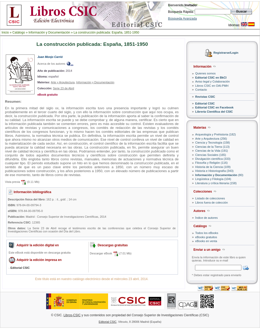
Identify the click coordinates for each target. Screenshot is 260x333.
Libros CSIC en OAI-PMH (212, 85)
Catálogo (18, 32)
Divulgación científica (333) (212, 158)
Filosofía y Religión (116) (211, 162)
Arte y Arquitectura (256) (211, 138)
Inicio (5, 32)
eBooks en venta (206, 241)
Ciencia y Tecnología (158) (212, 142)
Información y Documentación (49, 32)
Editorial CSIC (205, 103)
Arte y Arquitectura (63, 82)
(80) (219, 175)
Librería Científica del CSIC (214, 111)
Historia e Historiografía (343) (214, 170)
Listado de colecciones (210, 198)
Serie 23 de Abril (63, 88)
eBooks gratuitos (206, 237)
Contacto (201, 89)
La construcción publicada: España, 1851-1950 (106, 32)
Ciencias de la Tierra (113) (212, 146)
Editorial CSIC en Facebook (214, 107)
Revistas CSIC (205, 96)
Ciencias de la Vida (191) (211, 150)
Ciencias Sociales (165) (210, 154)
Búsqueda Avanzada (182, 18)
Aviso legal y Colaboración (212, 81)
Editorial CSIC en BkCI (210, 77)
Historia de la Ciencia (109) (213, 166)
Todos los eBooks (206, 232)
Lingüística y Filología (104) (213, 179)
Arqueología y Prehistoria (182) (215, 134)
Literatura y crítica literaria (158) (216, 183)
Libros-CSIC (71, 315)
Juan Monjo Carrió (50, 56)
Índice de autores (206, 217)
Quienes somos (205, 73)
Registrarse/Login (225, 52)
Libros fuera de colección (211, 202)
